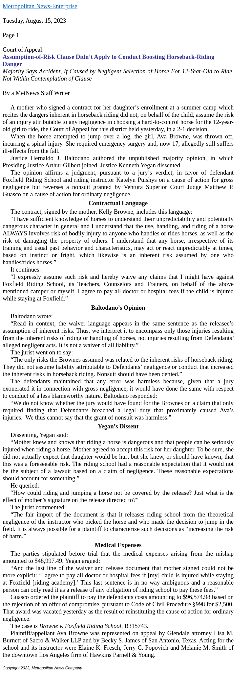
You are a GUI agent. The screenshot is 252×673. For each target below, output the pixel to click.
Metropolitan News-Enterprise (40, 6)
